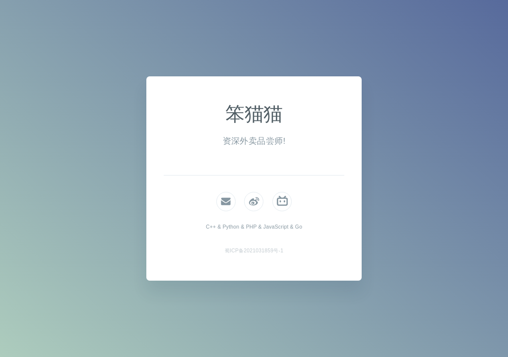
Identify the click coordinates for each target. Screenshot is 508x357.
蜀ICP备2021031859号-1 (254, 250)
